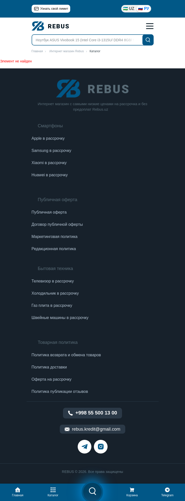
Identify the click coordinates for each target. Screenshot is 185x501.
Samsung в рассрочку (51, 150)
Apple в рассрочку (48, 138)
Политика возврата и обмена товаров (66, 355)
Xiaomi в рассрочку (49, 163)
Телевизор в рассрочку (53, 281)
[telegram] (84, 447)
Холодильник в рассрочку (55, 293)
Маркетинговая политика (55, 236)
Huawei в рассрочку (50, 175)
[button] (17, 491)
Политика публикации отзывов (60, 391)
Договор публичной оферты (57, 224)
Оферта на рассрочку (51, 379)
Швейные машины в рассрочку (60, 318)
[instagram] (101, 447)
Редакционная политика (54, 249)
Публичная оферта (49, 212)
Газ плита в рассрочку (52, 305)
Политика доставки (49, 367)
